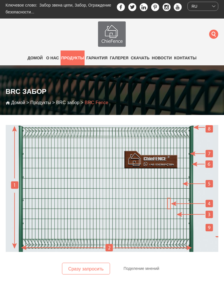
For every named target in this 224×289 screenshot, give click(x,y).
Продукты (72, 58)
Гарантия (96, 58)
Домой (35, 58)
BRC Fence (96, 102)
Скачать (140, 58)
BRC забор (67, 102)
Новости (162, 58)
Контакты (185, 58)
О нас (52, 58)
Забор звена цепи (56, 5)
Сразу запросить (86, 268)
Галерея (119, 58)
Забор (80, 5)
